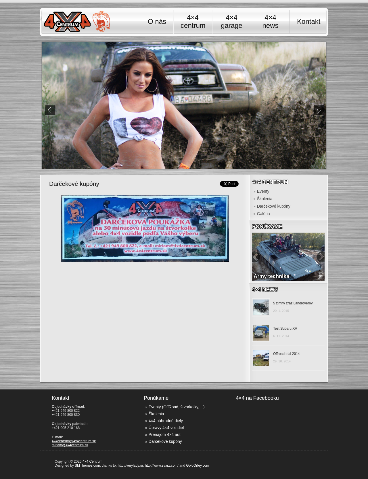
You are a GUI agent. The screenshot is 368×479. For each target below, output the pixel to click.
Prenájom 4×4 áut (165, 434)
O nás (157, 21)
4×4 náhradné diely (166, 420)
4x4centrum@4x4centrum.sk (74, 441)
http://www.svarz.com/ (162, 465)
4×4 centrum (193, 21)
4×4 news (270, 21)
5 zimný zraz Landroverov (293, 303)
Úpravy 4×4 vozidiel (166, 427)
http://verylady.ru (130, 465)
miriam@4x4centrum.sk (70, 445)
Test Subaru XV (285, 329)
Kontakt (308, 21)
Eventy (263, 191)
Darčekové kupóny (273, 206)
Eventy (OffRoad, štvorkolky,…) (177, 407)
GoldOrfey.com (197, 465)
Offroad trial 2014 (286, 354)
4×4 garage (231, 21)
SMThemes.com (87, 465)
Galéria (263, 213)
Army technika (271, 276)
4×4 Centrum (93, 461)
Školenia (265, 198)
